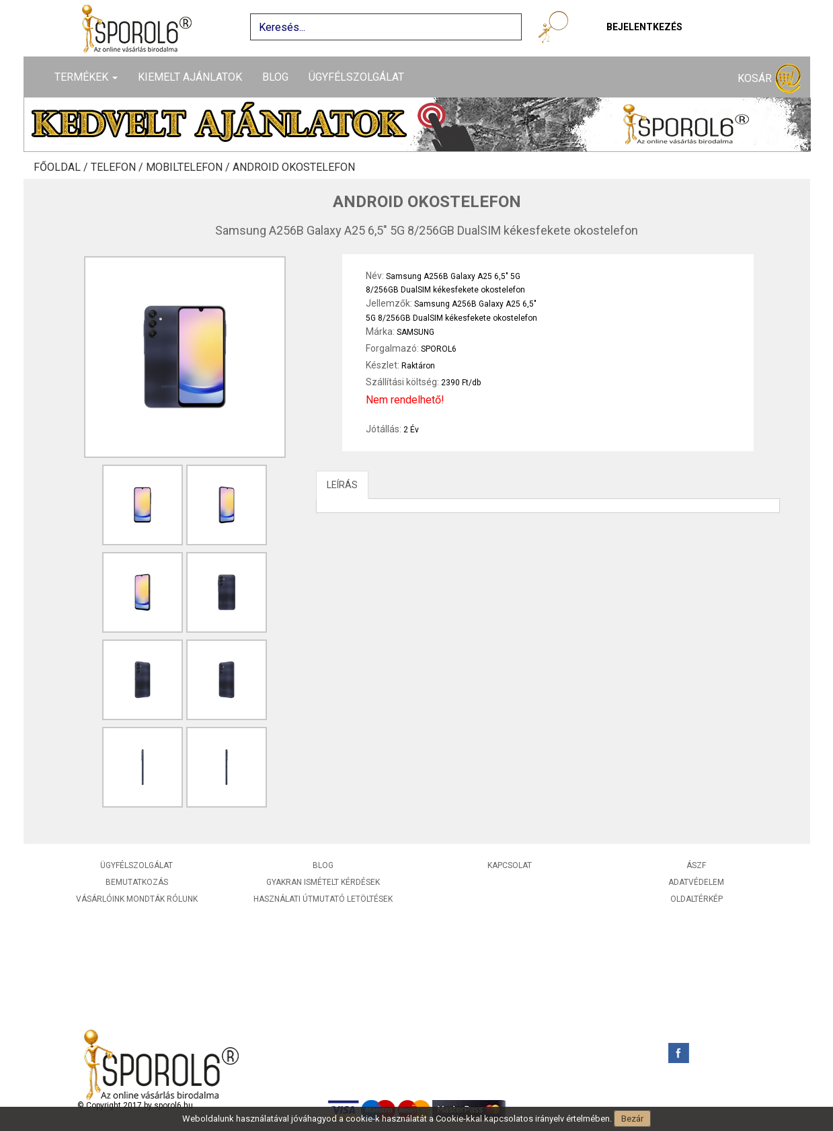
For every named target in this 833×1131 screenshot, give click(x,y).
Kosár (769, 79)
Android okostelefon (294, 167)
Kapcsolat (509, 865)
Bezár (632, 1119)
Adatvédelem (696, 882)
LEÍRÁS (342, 484)
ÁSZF (696, 865)
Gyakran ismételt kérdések (323, 882)
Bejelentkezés (644, 27)
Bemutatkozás (137, 882)
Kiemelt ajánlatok (190, 77)
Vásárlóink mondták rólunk (137, 899)
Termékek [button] (86, 77)
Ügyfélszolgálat (356, 77)
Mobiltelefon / (189, 167)
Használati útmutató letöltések (323, 899)
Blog (275, 77)
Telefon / (118, 167)
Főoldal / (62, 167)
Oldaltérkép (696, 899)
